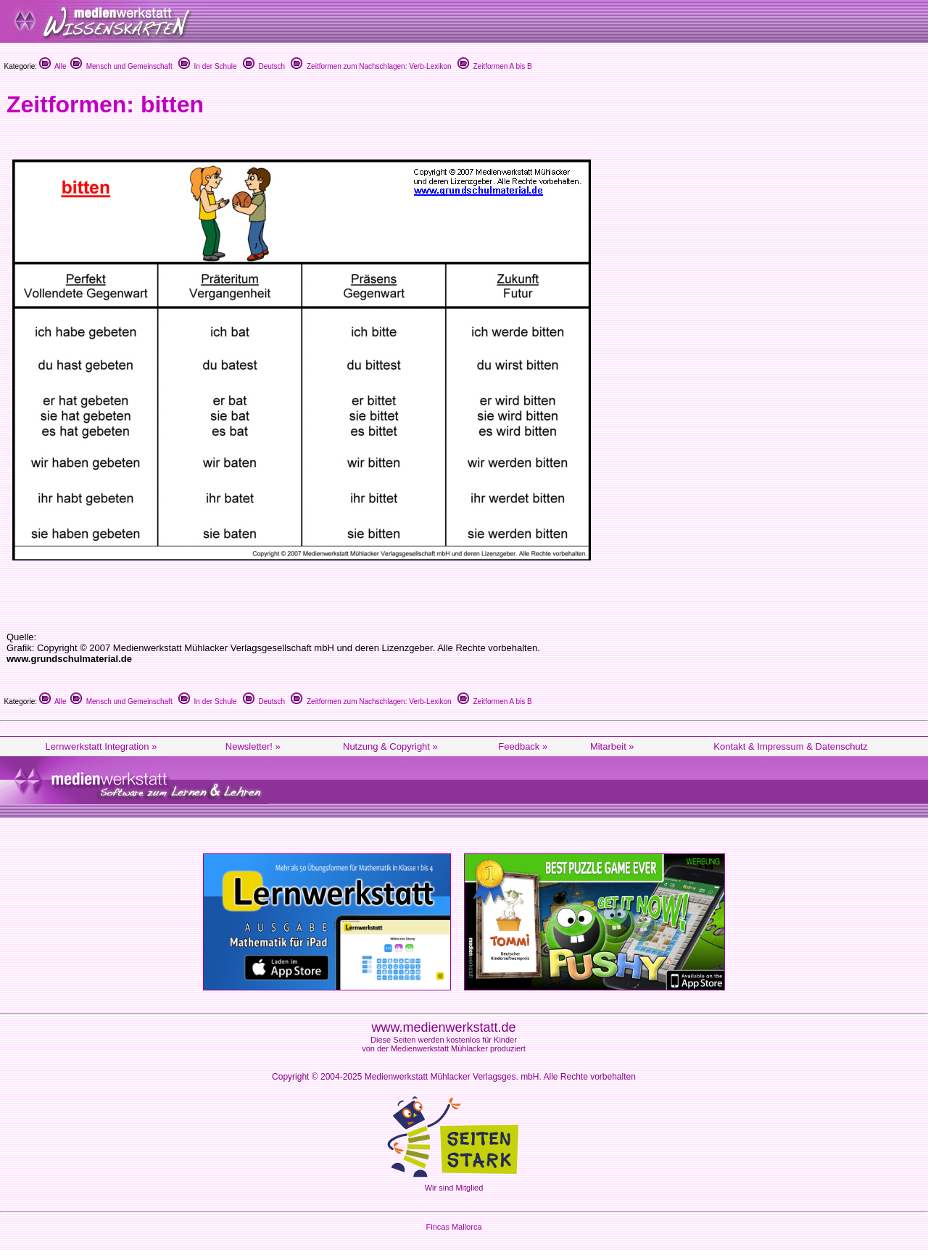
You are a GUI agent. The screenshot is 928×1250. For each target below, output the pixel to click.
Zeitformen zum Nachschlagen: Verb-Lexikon (371, 66)
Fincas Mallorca (453, 1226)
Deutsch (264, 66)
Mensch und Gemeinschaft (121, 66)
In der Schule (207, 66)
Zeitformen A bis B (494, 66)
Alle (53, 66)
